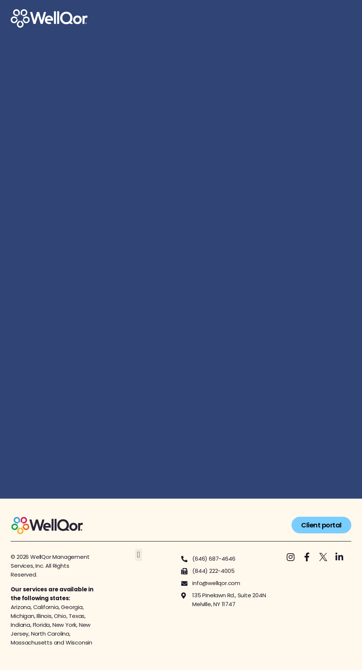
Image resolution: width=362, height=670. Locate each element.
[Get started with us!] (181, 266)
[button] (138, 555)
